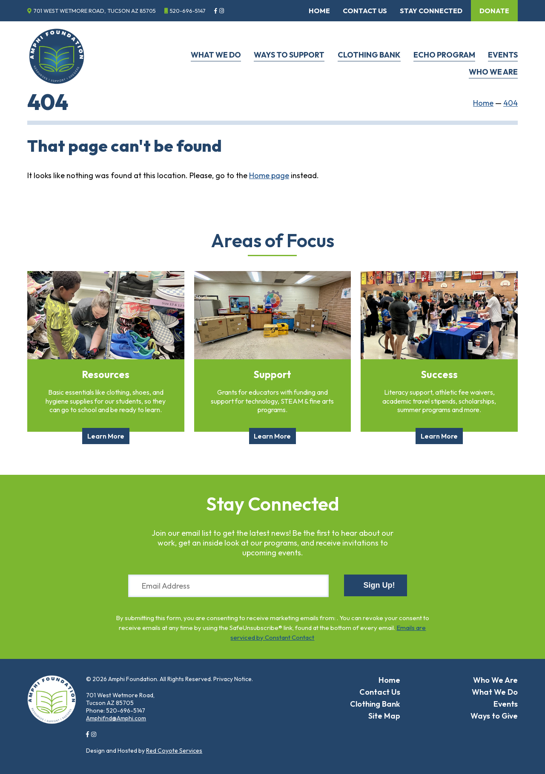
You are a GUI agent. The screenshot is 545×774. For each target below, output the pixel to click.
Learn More (105, 436)
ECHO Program (444, 55)
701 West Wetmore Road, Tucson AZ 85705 (95, 10)
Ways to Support (289, 55)
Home (319, 10)
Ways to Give (494, 716)
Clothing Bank (369, 55)
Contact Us (365, 10)
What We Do (216, 55)
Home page (269, 175)
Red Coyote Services (174, 750)
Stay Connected (431, 10)
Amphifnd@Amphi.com (116, 718)
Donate (494, 10)
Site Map (384, 716)
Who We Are (493, 72)
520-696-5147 (188, 10)
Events (503, 55)
